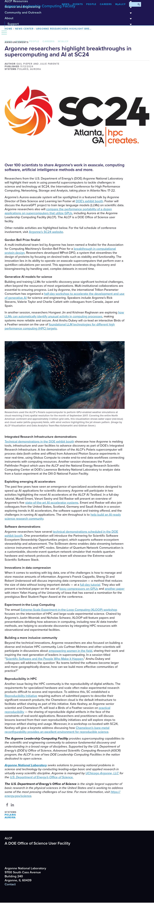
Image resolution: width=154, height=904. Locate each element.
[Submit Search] (138, 4)
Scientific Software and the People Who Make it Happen (44, 659)
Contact (10, 884)
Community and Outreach (69, 13)
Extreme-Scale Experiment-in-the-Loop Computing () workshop (69, 610)
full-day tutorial (90, 585)
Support (70, 25)
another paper (114, 589)
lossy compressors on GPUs (78, 589)
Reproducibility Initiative (21, 696)
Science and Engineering (69, 8)
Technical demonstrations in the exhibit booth (39, 441)
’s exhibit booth (89, 201)
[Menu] (4, 32)
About (69, 19)
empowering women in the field (70, 651)
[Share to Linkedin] (12, 805)
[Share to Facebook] (7, 804)
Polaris (10, 814)
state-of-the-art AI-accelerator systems (51, 502)
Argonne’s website (46, 232)
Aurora (10, 817)
